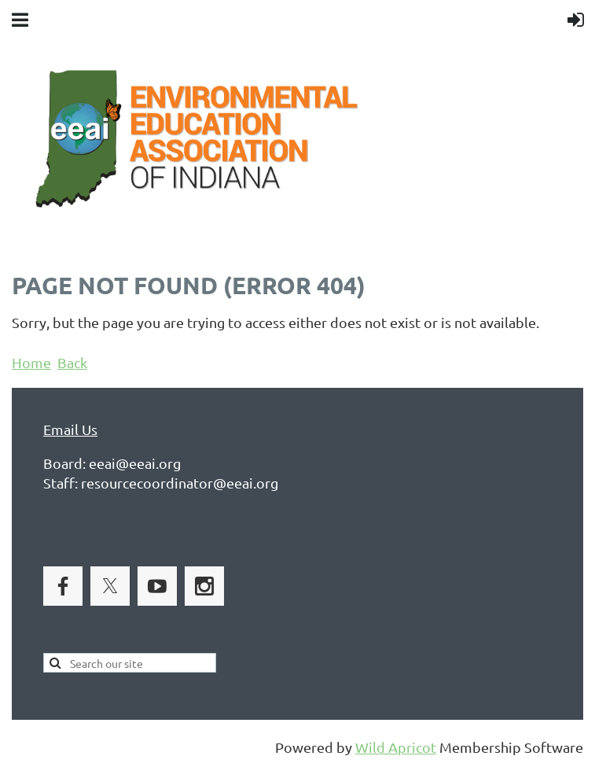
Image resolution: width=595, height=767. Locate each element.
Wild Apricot (395, 747)
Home (31, 362)
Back (72, 362)
